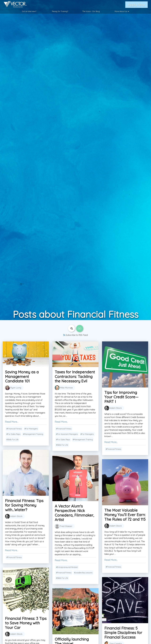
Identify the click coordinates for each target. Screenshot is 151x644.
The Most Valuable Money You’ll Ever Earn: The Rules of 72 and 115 (125, 515)
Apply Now (136, 4)
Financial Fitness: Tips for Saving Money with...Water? (24, 505)
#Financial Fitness (14, 429)
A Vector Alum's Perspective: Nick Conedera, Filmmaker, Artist (74, 513)
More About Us (122, 11)
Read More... (11, 421)
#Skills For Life (12, 439)
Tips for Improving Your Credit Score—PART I (121, 397)
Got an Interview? (29, 11)
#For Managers (31, 429)
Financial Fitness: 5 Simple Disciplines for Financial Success (123, 633)
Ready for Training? (60, 11)
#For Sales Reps (13, 434)
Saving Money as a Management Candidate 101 (22, 376)
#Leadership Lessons (83, 572)
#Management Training (33, 434)
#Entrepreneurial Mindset (67, 567)
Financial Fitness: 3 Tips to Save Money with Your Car (25, 623)
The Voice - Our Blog (91, 11)
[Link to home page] (14, 4)
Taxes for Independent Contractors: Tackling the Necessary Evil (75, 376)
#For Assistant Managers (67, 434)
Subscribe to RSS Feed (75, 335)
